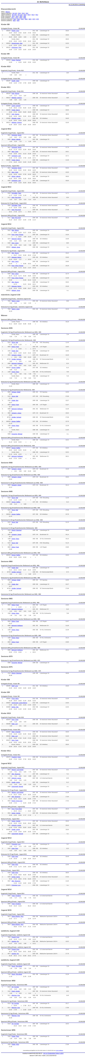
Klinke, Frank (15, 346)
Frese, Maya (15, 698)
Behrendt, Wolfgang (17, 363)
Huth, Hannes (15, 93)
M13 (23, 13)
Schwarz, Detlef (16, 392)
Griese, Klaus (15, 372)
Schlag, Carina (16, 877)
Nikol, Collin (15, 151)
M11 (13, 16)
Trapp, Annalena (16, 896)
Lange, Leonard (16, 106)
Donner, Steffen (16, 367)
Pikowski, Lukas (16, 118)
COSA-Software (59, 1050)
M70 (34, 19)
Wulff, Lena (15, 686)
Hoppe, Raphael (16, 60)
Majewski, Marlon (16, 239)
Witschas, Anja (16, 995)
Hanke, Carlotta (16, 813)
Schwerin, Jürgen (16, 355)
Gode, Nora (15, 848)
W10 (16, 17)
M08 (24, 16)
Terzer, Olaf (15, 342)
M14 (19, 13)
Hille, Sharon (15, 230)
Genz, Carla (15, 719)
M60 (26, 19)
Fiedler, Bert (15, 351)
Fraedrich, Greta (16, 757)
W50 (14, 20)
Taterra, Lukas (16, 301)
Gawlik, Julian (15, 81)
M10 (17, 16)
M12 (27, 13)
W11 (12, 17)
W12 (36, 14)
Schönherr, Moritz (16, 135)
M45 (22, 19)
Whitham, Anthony (17, 97)
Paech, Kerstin (16, 991)
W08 (24, 17)
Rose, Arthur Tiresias (17, 234)
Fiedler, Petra (15, 1036)
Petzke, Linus (15, 30)
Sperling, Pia (15, 941)
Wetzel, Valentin (16, 139)
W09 (20, 17)
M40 (18, 19)
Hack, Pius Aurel (16, 197)
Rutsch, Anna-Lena (17, 801)
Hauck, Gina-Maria (17, 966)
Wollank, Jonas (16, 247)
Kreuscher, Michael (17, 434)
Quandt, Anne (15, 937)
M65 (30, 19)
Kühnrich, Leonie (16, 778)
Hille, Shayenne (16, 774)
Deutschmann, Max (17, 43)
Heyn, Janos (15, 243)
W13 (33, 14)
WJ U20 (14, 14)
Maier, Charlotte (16, 732)
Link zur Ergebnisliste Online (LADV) (53, 1053)
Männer (8, 12)
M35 (14, 19)
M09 (21, 16)
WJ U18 (20, 14)
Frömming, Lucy (16, 844)
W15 (25, 14)
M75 (37, 19)
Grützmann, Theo (16, 47)
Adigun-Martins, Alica (17, 916)
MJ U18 (14, 13)
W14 (29, 14)
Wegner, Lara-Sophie (17, 770)
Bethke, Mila (15, 707)
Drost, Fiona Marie (17, 809)
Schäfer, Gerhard (16, 359)
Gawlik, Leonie (16, 782)
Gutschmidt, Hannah (17, 786)
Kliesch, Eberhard (17, 530)
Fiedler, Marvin (16, 110)
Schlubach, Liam (16, 156)
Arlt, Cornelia (15, 987)
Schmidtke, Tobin (16, 193)
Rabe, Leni (15, 724)
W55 (18, 20)
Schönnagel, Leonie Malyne (19, 703)
